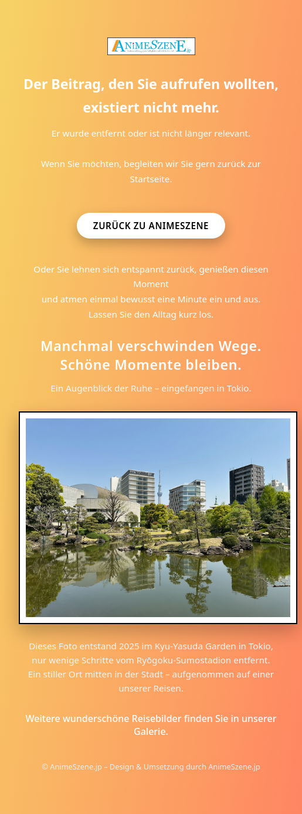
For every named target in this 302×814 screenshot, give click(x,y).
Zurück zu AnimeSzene (151, 225)
